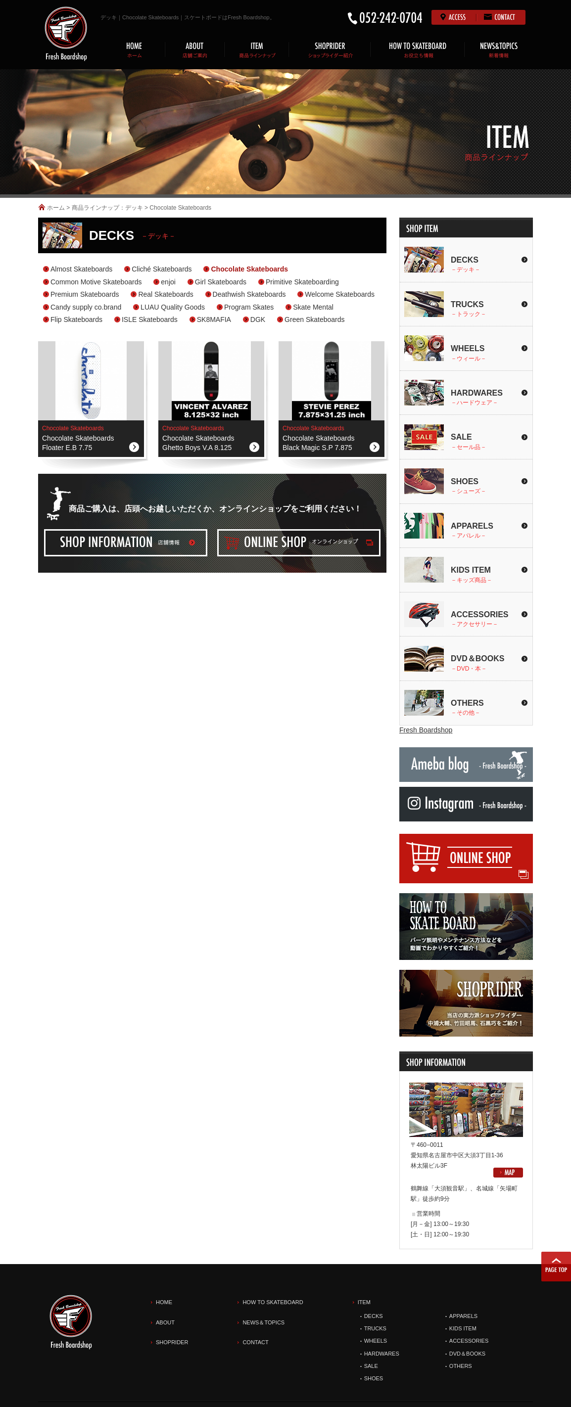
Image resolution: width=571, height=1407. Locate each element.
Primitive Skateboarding (302, 282)
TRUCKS (375, 1328)
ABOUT (165, 1322)
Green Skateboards (314, 319)
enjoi (168, 282)
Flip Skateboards (76, 319)
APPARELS (463, 1316)
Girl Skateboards (220, 282)
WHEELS (375, 1341)
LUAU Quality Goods (173, 307)
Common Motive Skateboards (96, 282)
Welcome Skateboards (340, 294)
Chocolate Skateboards (249, 269)
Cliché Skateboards (161, 269)
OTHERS (460, 1366)
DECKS (373, 1316)
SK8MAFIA (214, 319)
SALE (371, 1366)
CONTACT (255, 1342)
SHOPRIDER (172, 1342)
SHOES (373, 1378)
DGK (257, 319)
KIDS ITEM (462, 1328)
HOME (164, 1302)
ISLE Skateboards (150, 319)
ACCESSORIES (468, 1341)
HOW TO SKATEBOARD (272, 1302)
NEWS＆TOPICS (263, 1322)
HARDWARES (381, 1354)
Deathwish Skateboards (249, 294)
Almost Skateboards (81, 269)
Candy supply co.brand (85, 307)
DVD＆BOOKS (467, 1354)
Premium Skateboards (84, 294)
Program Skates (249, 307)
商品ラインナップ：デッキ (107, 207)
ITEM (364, 1302)
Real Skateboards (165, 294)
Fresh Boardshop (425, 730)
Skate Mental (313, 307)
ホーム (56, 207)
